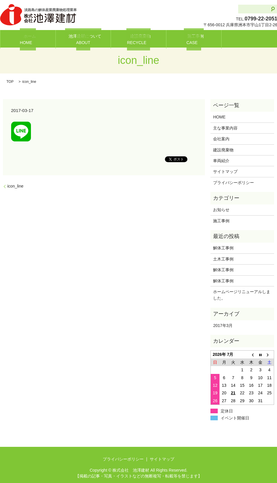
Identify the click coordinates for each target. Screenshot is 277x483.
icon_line (15, 186)
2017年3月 (223, 325)
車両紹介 (221, 160)
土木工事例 (223, 259)
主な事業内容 (225, 128)
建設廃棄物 (138, 39)
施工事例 (194, 39)
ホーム (28, 39)
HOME (219, 117)
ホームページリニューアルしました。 (241, 294)
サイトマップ (225, 171)
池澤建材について (83, 39)
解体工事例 (225, 248)
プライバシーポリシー (233, 182)
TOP (9, 82)
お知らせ (221, 209)
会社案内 (221, 138)
